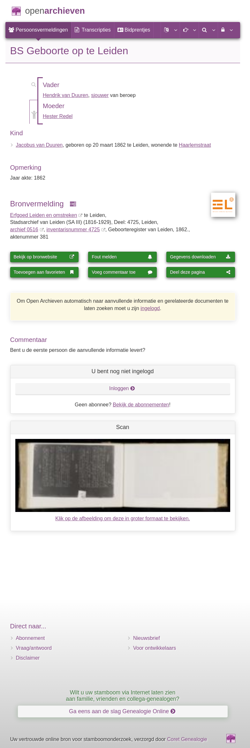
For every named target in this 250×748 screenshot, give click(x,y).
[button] (170, 30)
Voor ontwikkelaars (154, 648)
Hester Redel (57, 116)
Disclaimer (28, 658)
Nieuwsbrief (146, 638)
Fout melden (122, 256)
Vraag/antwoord (34, 648)
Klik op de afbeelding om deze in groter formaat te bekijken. (122, 518)
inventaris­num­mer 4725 (73, 229)
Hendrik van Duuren (65, 95)
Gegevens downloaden (200, 256)
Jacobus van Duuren (39, 145)
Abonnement (30, 638)
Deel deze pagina (200, 272)
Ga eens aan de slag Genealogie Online (122, 711)
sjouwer (100, 95)
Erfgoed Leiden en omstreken (43, 215)
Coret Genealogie (187, 739)
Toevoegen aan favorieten (44, 272)
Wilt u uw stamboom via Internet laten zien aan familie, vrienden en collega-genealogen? (122, 695)
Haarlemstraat (195, 145)
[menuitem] (38, 30)
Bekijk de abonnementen (141, 404)
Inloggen (122, 388)
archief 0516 (24, 229)
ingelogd (150, 308)
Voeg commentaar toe (122, 272)
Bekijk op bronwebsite (44, 256)
